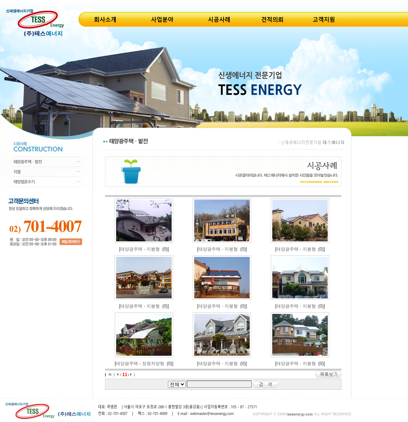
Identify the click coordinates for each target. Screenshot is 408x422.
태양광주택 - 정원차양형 (140, 363)
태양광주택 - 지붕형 (140, 249)
